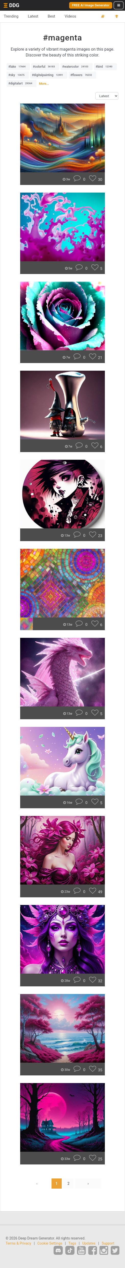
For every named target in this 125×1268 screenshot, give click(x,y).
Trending (11, 16)
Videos (70, 16)
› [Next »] (88, 1183)
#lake (18, 66)
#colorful (45, 66)
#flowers (82, 75)
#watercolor (76, 66)
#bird (105, 66)
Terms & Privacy (18, 1243)
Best (51, 16)
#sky (17, 75)
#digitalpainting (49, 75)
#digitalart (21, 83)
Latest (33, 16)
